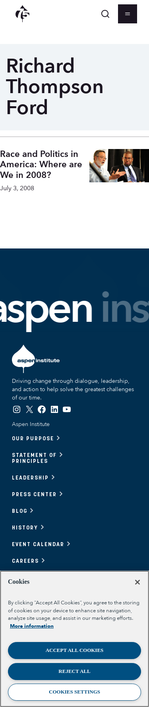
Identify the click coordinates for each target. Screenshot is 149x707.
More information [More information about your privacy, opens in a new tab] (32, 626)
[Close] (137, 582)
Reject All (74, 671)
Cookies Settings (74, 692)
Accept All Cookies (75, 650)
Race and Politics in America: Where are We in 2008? (41, 164)
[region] (74, 639)
